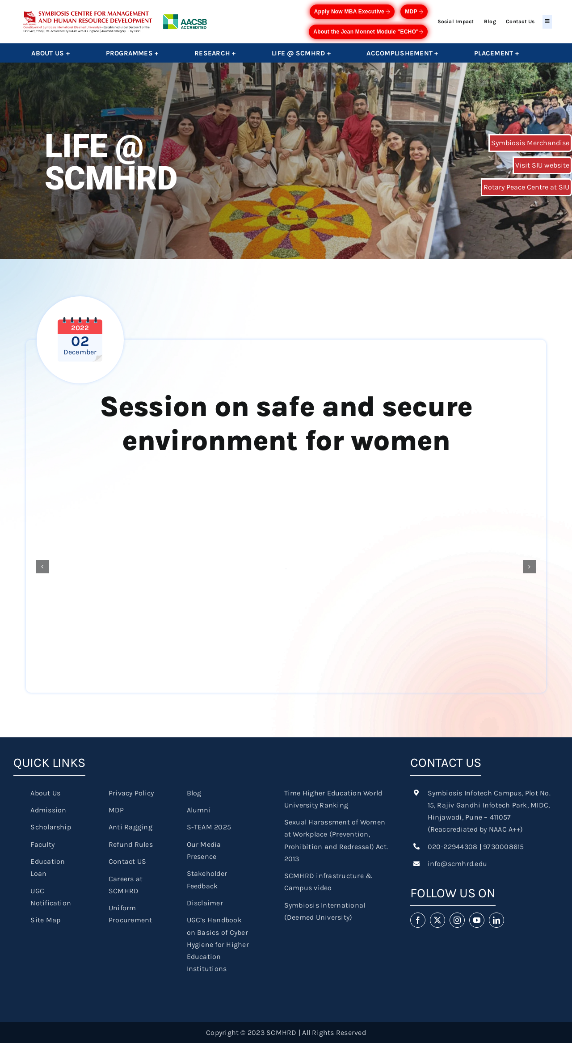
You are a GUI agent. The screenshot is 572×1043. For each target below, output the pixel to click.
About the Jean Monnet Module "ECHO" (368, 31)
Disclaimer (205, 903)
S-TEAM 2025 (209, 827)
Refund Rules (131, 844)
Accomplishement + (402, 53)
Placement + (496, 53)
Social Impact (455, 21)
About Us (45, 793)
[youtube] (476, 920)
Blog (490, 21)
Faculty (42, 844)
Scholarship (50, 827)
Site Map (45, 920)
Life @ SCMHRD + (301, 53)
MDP (414, 11)
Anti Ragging (130, 827)
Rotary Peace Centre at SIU (526, 187)
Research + (215, 53)
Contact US (127, 861)
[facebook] (417, 920)
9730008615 (503, 846)
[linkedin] (496, 920)
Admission (48, 810)
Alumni (199, 810)
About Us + (50, 53)
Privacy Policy (131, 793)
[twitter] (437, 920)
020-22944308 (453, 846)
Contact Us (520, 21)
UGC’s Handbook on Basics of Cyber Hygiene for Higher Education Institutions (218, 944)
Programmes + (132, 53)
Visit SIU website (542, 165)
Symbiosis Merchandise (530, 143)
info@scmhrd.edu (458, 863)
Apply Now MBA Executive (352, 11)
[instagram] (457, 920)
